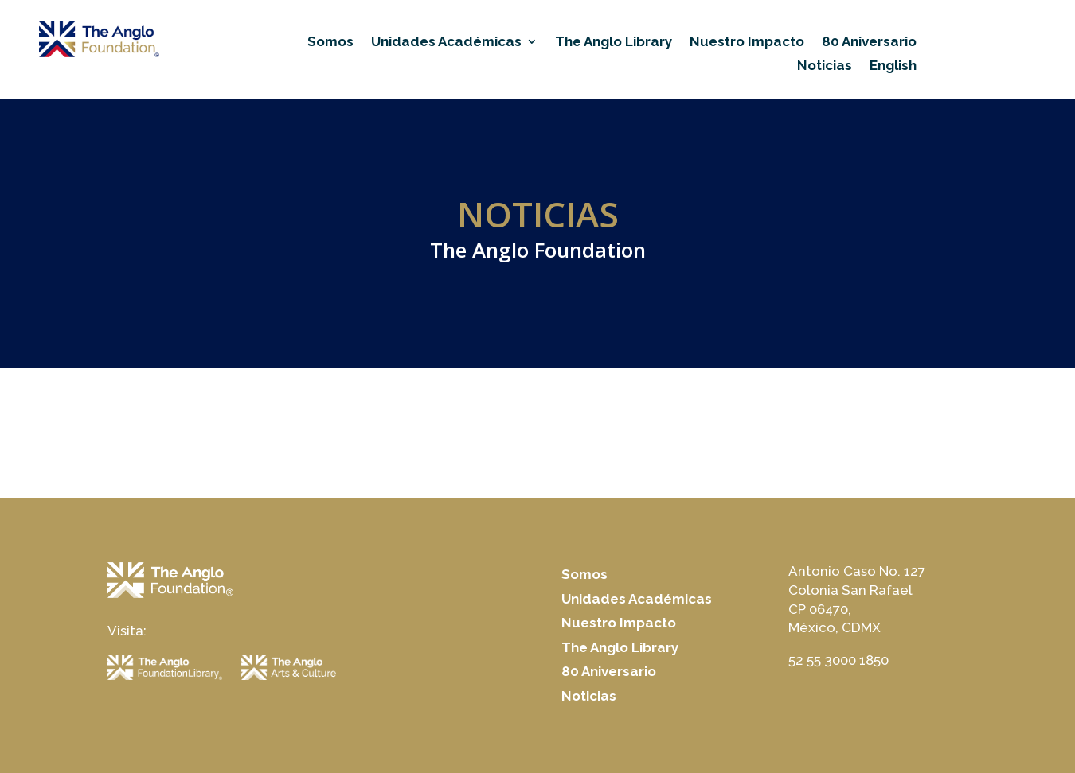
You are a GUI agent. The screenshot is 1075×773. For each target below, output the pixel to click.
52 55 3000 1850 (838, 660)
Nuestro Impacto (747, 42)
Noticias (824, 66)
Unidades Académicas (446, 42)
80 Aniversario (869, 42)
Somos (330, 42)
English (893, 66)
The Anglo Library (613, 42)
